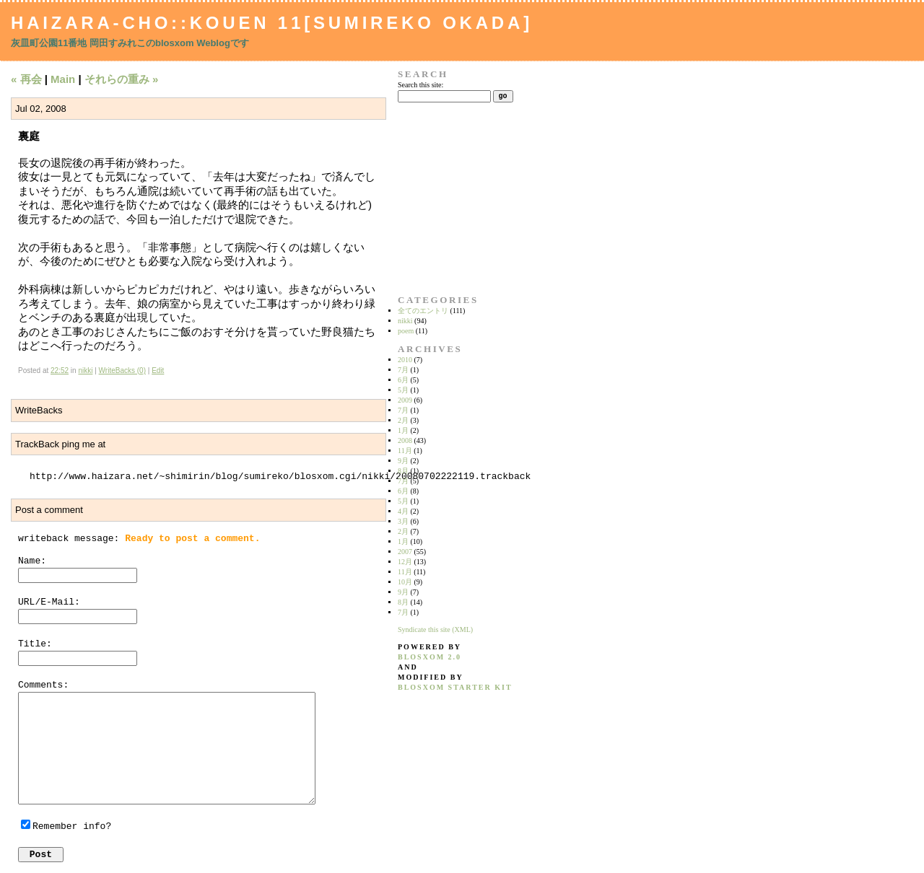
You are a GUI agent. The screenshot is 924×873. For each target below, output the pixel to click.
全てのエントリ (423, 311)
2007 (405, 552)
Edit (158, 370)
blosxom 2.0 (429, 657)
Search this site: (420, 85)
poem (406, 331)
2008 (405, 440)
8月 (403, 471)
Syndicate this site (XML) (435, 629)
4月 (403, 511)
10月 (405, 582)
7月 (403, 370)
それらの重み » (121, 79)
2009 (405, 400)
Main (63, 79)
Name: (32, 561)
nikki (85, 370)
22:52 (60, 370)
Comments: (43, 685)
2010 (405, 360)
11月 (405, 451)
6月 (403, 380)
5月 (403, 390)
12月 (405, 562)
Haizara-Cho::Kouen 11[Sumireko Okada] (272, 22)
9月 (403, 461)
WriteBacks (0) (122, 370)
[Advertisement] (443, 198)
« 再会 (26, 79)
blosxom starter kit (455, 687)
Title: (35, 644)
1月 (403, 430)
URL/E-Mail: (49, 602)
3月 (403, 521)
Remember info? (71, 826)
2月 (403, 420)
